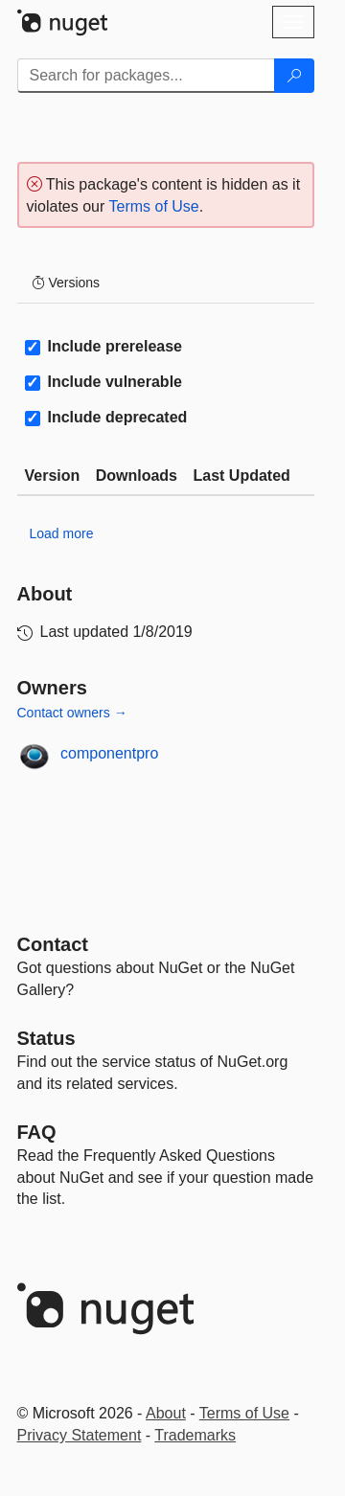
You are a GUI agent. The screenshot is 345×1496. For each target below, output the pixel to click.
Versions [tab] (66, 282)
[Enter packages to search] (146, 75)
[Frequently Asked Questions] (37, 1132)
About (166, 1413)
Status (46, 1038)
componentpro (109, 753)
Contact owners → (72, 712)
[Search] (294, 75)
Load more (62, 533)
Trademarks (195, 1435)
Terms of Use (153, 206)
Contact (52, 944)
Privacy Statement (79, 1435)
